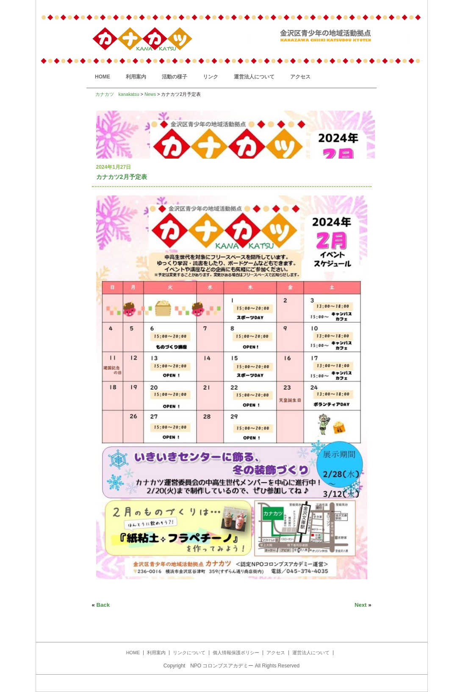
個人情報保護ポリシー (236, 652)
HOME (102, 77)
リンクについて (189, 652)
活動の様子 (174, 77)
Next (361, 605)
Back (103, 605)
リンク (210, 77)
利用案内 (136, 77)
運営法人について (254, 77)
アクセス (300, 77)
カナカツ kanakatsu (117, 94)
